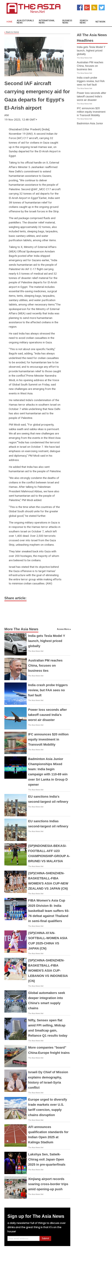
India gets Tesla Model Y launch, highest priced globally (46, 641)
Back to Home (11, 32)
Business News (67, 22)
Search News (84, 22)
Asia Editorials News (25, 22)
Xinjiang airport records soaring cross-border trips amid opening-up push (48, 1184)
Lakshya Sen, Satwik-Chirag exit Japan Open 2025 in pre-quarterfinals (46, 1159)
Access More (63, 629)
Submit (45, 1238)
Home (9, 22)
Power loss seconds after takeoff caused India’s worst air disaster (47, 715)
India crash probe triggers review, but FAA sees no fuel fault (48, 690)
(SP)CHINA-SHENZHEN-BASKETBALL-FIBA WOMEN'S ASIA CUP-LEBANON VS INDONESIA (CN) (48, 971)
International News (47, 22)
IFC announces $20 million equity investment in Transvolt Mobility (48, 739)
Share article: (15, 598)
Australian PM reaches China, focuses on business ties (45, 665)
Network (100, 22)
